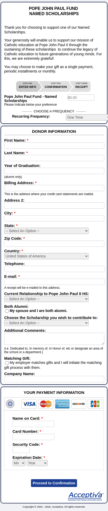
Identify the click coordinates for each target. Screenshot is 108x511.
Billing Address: (20, 183)
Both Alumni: (16, 306)
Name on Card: (27, 420)
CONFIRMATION (56, 85)
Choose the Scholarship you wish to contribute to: (51, 317)
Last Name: (16, 153)
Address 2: (14, 200)
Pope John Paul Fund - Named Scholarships (30, 98)
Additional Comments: (25, 330)
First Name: (16, 140)
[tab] (54, 406)
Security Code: (27, 446)
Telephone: (14, 263)
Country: (13, 251)
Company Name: (19, 376)
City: (9, 213)
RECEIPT (81, 85)
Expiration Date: (28, 460)
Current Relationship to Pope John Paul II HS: (46, 293)
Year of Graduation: (22, 165)
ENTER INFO (27, 85)
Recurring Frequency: (31, 116)
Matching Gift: (17, 360)
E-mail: (12, 276)
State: (11, 225)
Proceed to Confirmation (54, 485)
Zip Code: (14, 238)
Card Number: (26, 433)
